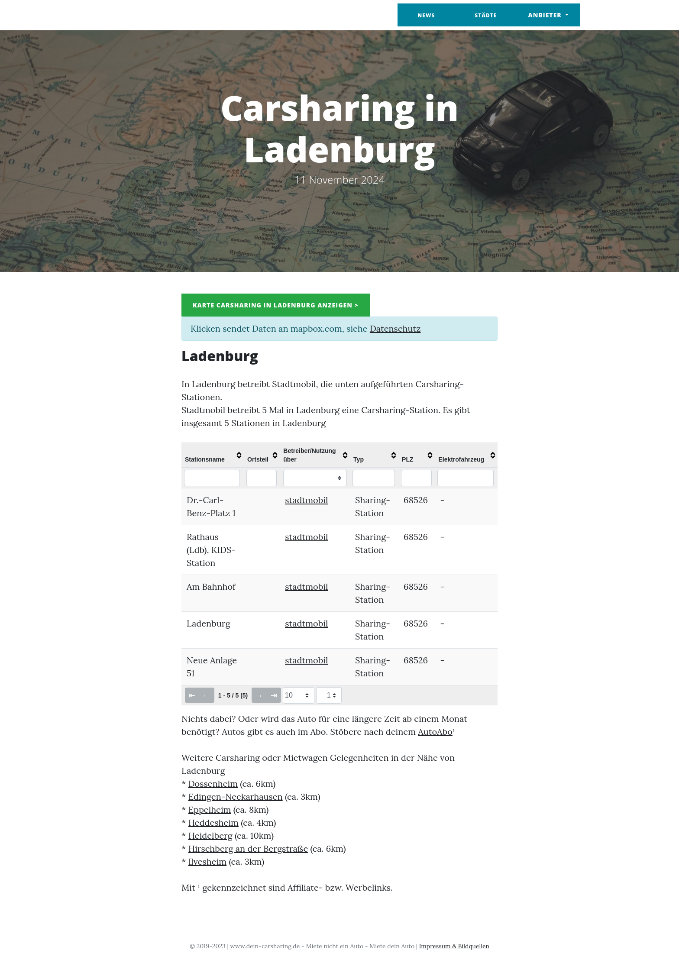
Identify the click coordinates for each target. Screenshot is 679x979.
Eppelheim (209, 809)
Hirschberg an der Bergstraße (248, 848)
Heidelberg (210, 835)
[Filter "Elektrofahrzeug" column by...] (465, 478)
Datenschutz (395, 328)
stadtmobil (306, 499)
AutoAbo (435, 731)
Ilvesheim (207, 861)
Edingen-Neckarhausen (235, 796)
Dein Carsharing (143, 15)
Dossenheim (213, 783)
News (426, 15)
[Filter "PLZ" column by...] (416, 478)
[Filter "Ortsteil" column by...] (261, 478)
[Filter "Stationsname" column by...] (212, 478)
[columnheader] (212, 455)
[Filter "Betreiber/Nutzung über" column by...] (315, 478)
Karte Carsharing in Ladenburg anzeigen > (276, 305)
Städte (486, 15)
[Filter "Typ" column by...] (373, 478)
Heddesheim (213, 822)
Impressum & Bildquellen (454, 946)
